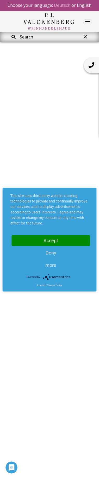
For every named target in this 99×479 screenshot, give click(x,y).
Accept (51, 240)
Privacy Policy (54, 284)
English (84, 5)
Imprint (41, 284)
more (50, 265)
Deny (51, 252)
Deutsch (62, 5)
